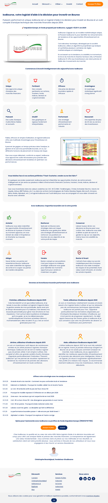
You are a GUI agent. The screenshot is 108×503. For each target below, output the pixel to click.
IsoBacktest (59, 487)
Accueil (35, 4)
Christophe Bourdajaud (40, 481)
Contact (79, 4)
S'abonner (59, 481)
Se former (59, 484)
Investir (69, 4)
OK (54, 500)
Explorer (35, 487)
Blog (33, 490)
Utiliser (58, 4)
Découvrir (46, 4)
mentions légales (92, 495)
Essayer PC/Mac (94, 4)
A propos (35, 478)
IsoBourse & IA (37, 484)
